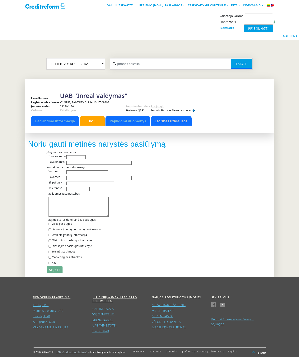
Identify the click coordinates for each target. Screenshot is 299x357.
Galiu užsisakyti (120, 5)
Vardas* (53, 171)
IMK (92, 121)
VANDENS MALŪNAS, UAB (51, 327)
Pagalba (232, 351)
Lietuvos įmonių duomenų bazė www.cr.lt (77, 229)
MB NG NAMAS (102, 320)
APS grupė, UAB (44, 322)
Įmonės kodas (57, 156)
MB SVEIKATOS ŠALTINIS (169, 305)
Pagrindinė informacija (55, 121)
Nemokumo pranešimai (52, 297)
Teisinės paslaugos (63, 251)
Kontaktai (155, 351)
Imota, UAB (41, 305)
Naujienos (138, 351)
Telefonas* (55, 188)
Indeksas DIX (253, 5)
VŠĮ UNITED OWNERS (166, 322)
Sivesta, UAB (41, 316)
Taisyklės (172, 351)
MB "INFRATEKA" (163, 311)
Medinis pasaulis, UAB (48, 311)
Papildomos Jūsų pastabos (63, 193)
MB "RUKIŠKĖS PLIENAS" (169, 327)
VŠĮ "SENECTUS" (103, 314)
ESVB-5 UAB (100, 331)
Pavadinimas (56, 162)
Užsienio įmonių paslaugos (160, 5)
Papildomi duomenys (128, 121)
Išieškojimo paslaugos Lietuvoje (72, 240)
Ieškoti (241, 64)
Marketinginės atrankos (67, 257)
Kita (234, 5)
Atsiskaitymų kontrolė (207, 5)
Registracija (227, 28)
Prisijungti (157, 106)
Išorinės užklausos (171, 121)
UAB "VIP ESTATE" (104, 325)
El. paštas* (55, 182)
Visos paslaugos (62, 223)
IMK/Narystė (68, 110)
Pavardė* (54, 177)
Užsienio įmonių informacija (69, 235)
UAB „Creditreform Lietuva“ (71, 352)
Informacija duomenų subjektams (203, 351)
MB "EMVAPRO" (162, 316)
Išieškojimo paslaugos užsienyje (72, 246)
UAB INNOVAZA (103, 309)
